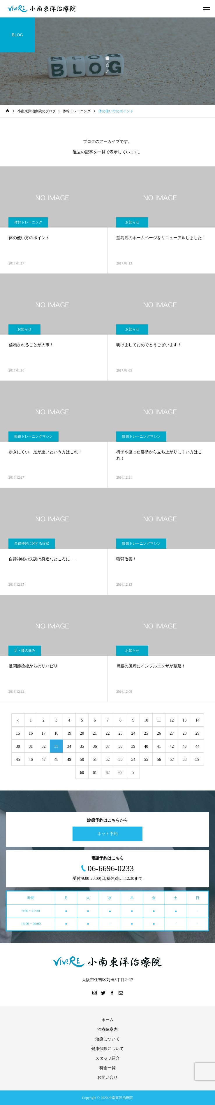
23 (121, 733)
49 (69, 759)
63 (121, 772)
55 (146, 759)
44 (197, 746)
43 (185, 746)
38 (121, 746)
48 (56, 759)
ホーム (107, 1020)
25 (146, 733)
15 (18, 733)
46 (31, 759)
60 (82, 772)
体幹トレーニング (28, 222)
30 (18, 746)
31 (31, 746)
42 (172, 746)
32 (44, 746)
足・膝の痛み (24, 651)
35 (82, 746)
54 (133, 759)
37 (108, 746)
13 (185, 720)
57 (172, 759)
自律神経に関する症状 (31, 543)
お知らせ (132, 222)
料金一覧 (107, 1068)
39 (133, 746)
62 (108, 772)
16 (31, 733)
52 (108, 759)
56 (159, 759)
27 (172, 733)
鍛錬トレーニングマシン (33, 436)
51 (95, 759)
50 (82, 759)
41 (159, 746)
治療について (107, 1039)
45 (18, 759)
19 (69, 733)
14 (197, 720)
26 (159, 733)
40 (146, 746)
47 (44, 759)
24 (133, 733)
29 (197, 733)
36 (95, 746)
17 (44, 733)
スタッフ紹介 (107, 1058)
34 (69, 746)
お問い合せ (107, 1077)
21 (95, 733)
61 (95, 772)
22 (108, 733)
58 (185, 759)
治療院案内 (107, 1029)
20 (82, 733)
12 (172, 720)
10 (146, 720)
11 (159, 720)
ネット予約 (107, 834)
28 (185, 733)
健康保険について (107, 1049)
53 (121, 759)
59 (197, 759)
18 (56, 733)
